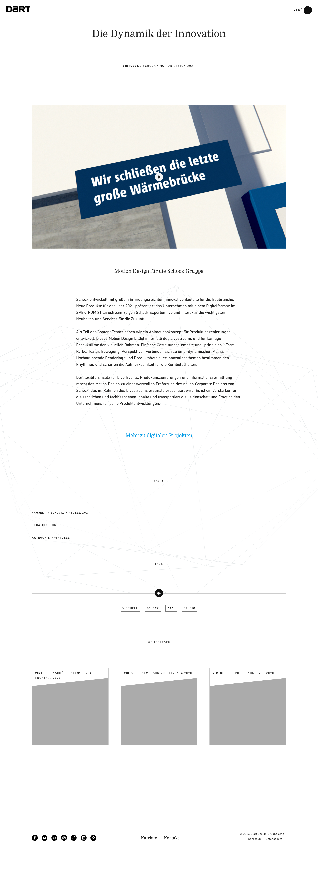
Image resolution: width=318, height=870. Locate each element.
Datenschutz (274, 838)
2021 (171, 608)
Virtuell (130, 608)
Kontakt (171, 837)
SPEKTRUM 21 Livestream (99, 312)
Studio (190, 608)
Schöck (152, 608)
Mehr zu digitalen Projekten (159, 435)
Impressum (254, 838)
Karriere (149, 837)
